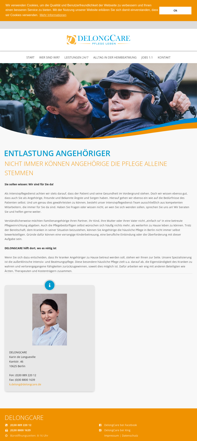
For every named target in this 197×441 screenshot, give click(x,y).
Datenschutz (130, 435)
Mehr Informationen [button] (53, 15)
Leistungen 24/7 (76, 57)
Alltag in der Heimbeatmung (115, 57)
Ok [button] (175, 10)
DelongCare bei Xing (117, 430)
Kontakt (164, 57)
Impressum (111, 435)
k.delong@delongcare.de (25, 384)
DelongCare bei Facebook (120, 424)
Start (30, 57)
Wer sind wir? (49, 57)
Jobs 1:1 (147, 57)
